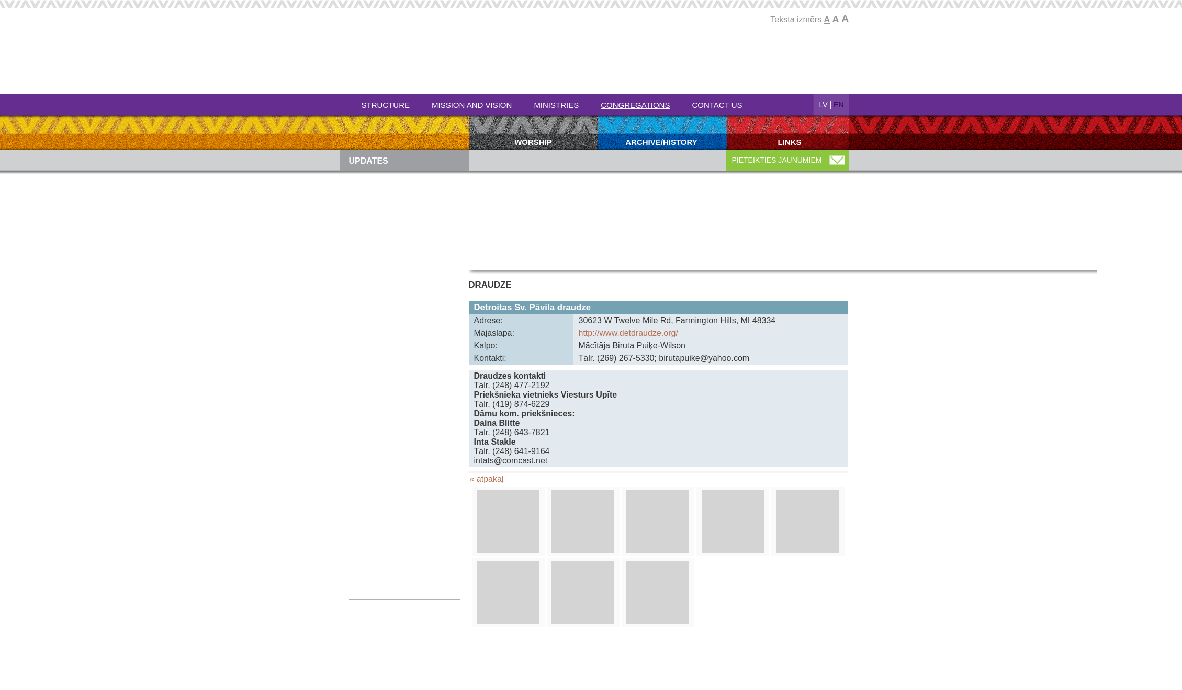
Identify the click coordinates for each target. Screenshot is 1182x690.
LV (823, 104)
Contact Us (717, 104)
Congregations (635, 104)
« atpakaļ (487, 478)
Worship (533, 142)
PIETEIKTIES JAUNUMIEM (777, 160)
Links (790, 142)
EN (838, 104)
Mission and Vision (472, 104)
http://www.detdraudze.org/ (628, 333)
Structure (386, 104)
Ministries (556, 104)
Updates (368, 160)
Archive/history (661, 142)
